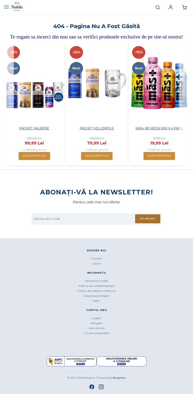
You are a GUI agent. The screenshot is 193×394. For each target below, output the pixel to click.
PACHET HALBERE (34, 128)
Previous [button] (8, 105)
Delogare (96, 323)
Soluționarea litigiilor (96, 295)
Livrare (96, 263)
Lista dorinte (97, 328)
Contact (96, 258)
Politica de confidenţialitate (97, 285)
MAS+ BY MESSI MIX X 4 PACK (159, 128)
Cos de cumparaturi (96, 333)
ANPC (96, 300)
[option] (34, 104)
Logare (96, 318)
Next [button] (184, 105)
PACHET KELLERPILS (97, 128)
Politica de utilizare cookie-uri (96, 290)
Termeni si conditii (96, 280)
